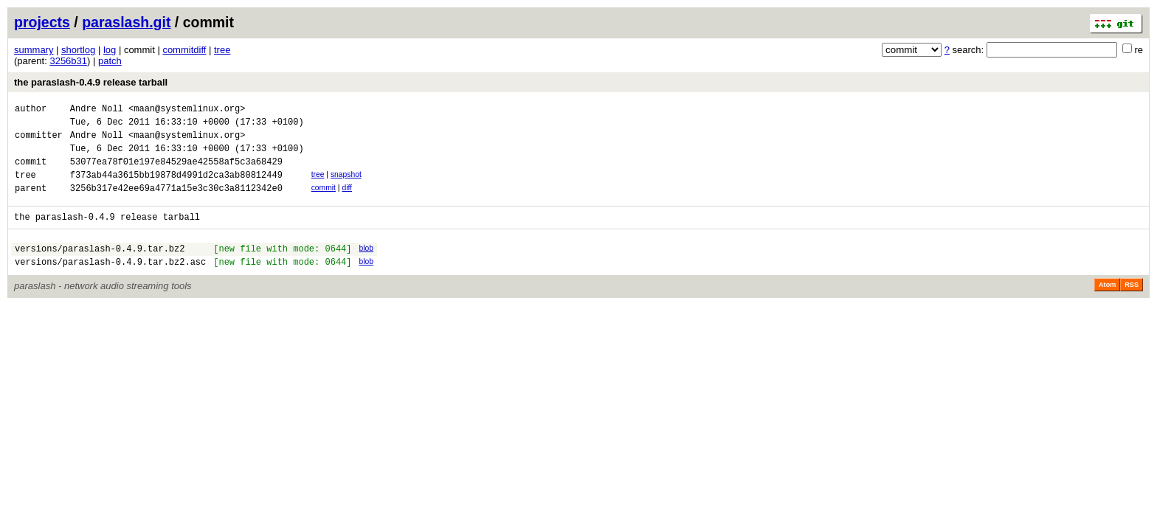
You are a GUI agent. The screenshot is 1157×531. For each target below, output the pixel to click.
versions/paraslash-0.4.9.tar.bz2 (99, 268)
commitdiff (184, 49)
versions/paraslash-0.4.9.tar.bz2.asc (110, 283)
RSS (1132, 306)
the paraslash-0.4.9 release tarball (90, 82)
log (109, 49)
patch (110, 60)
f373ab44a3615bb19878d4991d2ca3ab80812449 (176, 187)
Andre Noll (96, 110)
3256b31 (68, 60)
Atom (1107, 306)
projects (42, 22)
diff (347, 201)
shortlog (78, 49)
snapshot (346, 185)
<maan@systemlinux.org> (186, 110)
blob (366, 266)
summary (33, 49)
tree (222, 49)
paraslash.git (126, 22)
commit (323, 201)
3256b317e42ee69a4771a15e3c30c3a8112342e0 (176, 203)
